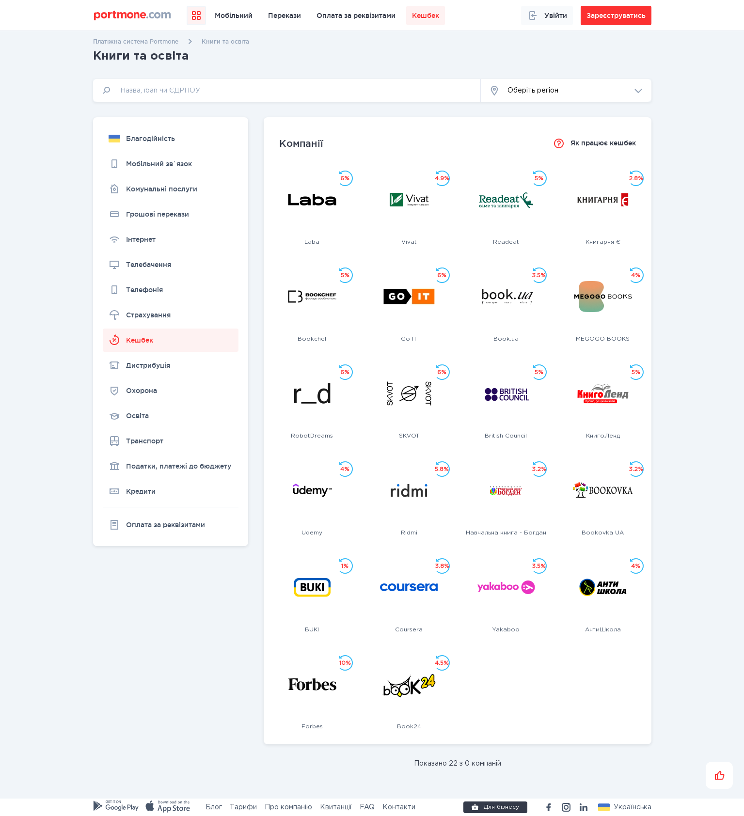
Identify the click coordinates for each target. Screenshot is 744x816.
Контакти (398, 807)
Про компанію (288, 807)
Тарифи (243, 807)
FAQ (367, 807)
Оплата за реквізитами (356, 15)
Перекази (284, 15)
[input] (287, 90)
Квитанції (336, 807)
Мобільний (234, 15)
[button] (566, 90)
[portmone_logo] (132, 15)
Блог (214, 807)
